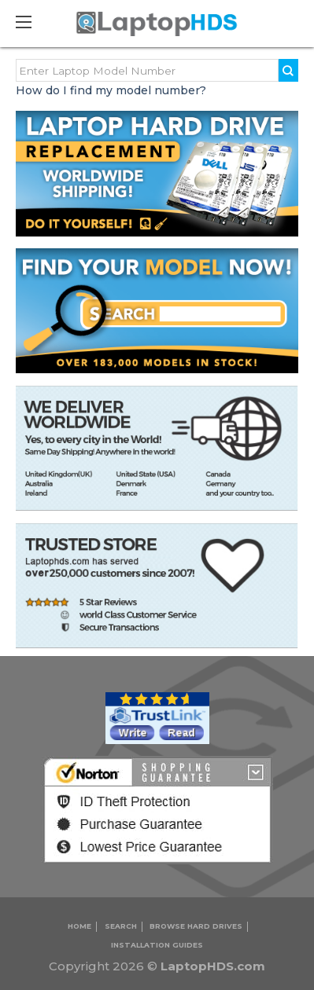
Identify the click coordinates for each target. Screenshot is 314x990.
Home (79, 926)
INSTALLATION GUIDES (157, 944)
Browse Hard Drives (196, 926)
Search (121, 926)
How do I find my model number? (111, 90)
